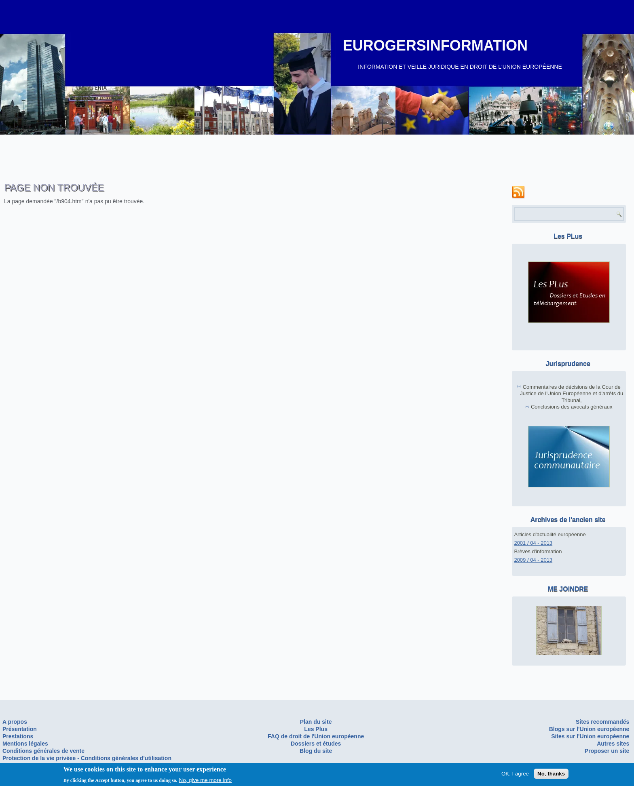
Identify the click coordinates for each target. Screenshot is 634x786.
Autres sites (613, 743)
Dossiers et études (316, 743)
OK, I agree (515, 775)
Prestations (17, 736)
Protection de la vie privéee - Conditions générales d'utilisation (86, 758)
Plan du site (316, 722)
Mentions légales (25, 743)
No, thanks (551, 775)
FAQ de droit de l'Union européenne (316, 736)
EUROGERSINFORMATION (435, 45)
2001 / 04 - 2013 (533, 543)
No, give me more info (205, 781)
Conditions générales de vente (43, 751)
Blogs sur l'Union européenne (589, 729)
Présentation (19, 729)
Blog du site (316, 751)
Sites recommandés (602, 722)
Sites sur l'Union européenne (590, 736)
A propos (14, 722)
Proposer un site (607, 751)
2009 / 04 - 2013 (533, 560)
